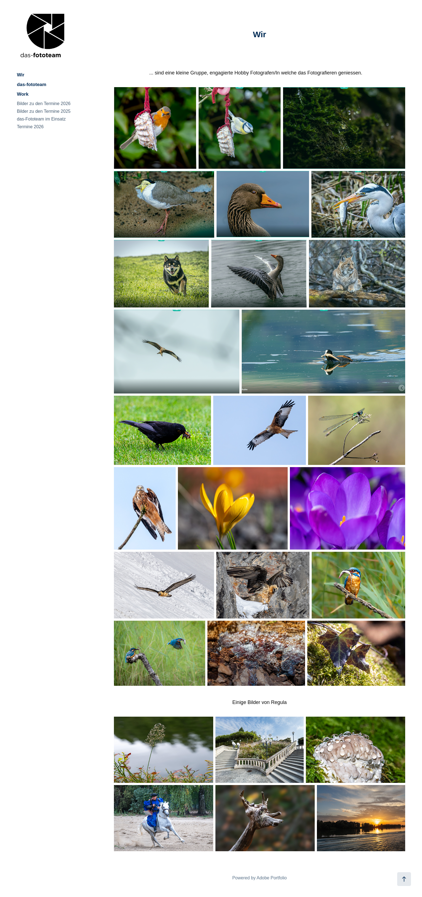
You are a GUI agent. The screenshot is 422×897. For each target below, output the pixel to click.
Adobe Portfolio (272, 877)
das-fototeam (31, 84)
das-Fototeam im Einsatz (41, 119)
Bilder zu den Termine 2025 (44, 111)
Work (22, 94)
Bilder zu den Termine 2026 (44, 103)
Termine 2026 (30, 126)
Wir (20, 74)
